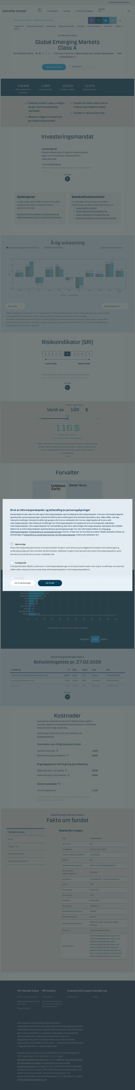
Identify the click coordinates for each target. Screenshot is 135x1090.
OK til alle (50, 583)
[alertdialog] (67, 545)
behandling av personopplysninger (46, 532)
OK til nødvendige (23, 583)
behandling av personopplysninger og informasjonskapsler (50, 535)
